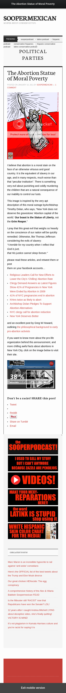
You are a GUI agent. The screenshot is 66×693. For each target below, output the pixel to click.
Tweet (13, 404)
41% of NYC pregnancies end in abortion (32, 295)
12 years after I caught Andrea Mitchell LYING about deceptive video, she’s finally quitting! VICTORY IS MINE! (31, 614)
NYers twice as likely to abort (25, 299)
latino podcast (43, 39)
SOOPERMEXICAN (30, 17)
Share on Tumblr (19, 421)
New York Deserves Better (24, 316)
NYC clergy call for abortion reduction (30, 312)
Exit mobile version (33, 687)
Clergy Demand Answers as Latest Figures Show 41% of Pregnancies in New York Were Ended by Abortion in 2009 (33, 287)
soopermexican (44, 85)
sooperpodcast (27, 39)
